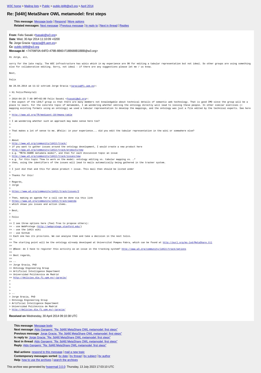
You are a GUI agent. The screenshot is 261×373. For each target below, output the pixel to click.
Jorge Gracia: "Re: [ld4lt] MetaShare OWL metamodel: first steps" (81, 333)
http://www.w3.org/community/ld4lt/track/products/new (47, 150)
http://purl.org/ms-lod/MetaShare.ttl (187, 242)
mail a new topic (75, 352)
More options (76, 21)
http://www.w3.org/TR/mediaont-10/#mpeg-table (42, 114)
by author (104, 356)
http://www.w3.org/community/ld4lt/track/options (154, 249)
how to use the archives (36, 359)
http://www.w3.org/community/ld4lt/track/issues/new (46, 156)
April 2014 (87, 6)
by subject (90, 356)
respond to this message (47, 352)
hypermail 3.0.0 (55, 366)
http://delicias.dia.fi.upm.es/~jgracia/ (40, 277)
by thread (76, 356)
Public (46, 6)
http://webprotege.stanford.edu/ (59, 226)
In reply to (91, 25)
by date (63, 356)
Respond (60, 21)
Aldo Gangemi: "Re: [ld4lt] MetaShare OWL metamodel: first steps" (76, 329)
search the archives (65, 359)
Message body (43, 21)
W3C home (14, 6)
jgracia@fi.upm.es (44, 42)
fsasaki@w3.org (45, 35)
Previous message (72, 25)
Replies (124, 25)
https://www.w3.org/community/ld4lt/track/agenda (44, 201)
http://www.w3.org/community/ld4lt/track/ (39, 143)
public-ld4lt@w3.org (65, 6)
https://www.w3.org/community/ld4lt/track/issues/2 (45, 191)
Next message (49, 25)
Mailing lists (31, 6)
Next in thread (108, 25)
